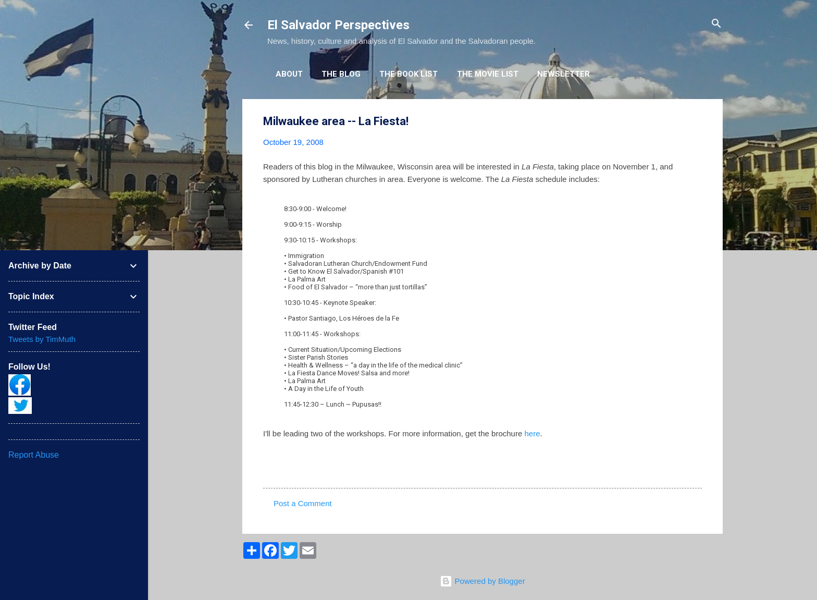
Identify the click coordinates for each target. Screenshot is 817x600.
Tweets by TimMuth (42, 339)
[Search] (716, 24)
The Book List (408, 74)
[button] (695, 122)
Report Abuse (33, 454)
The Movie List (487, 74)
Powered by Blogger (482, 581)
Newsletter (563, 74)
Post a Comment (303, 503)
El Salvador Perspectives (338, 25)
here (532, 433)
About (289, 74)
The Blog (341, 74)
